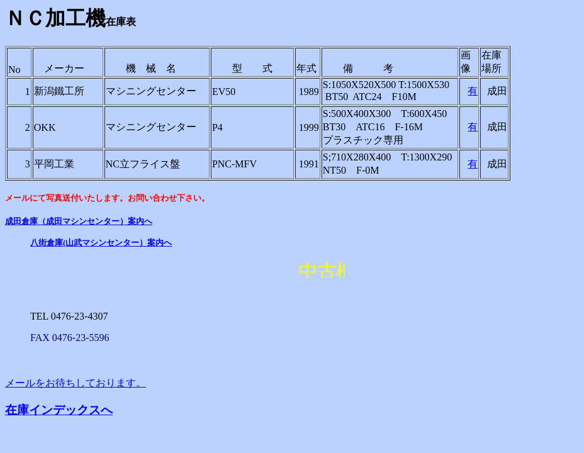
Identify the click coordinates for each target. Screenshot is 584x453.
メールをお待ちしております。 (75, 383)
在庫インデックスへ (59, 410)
